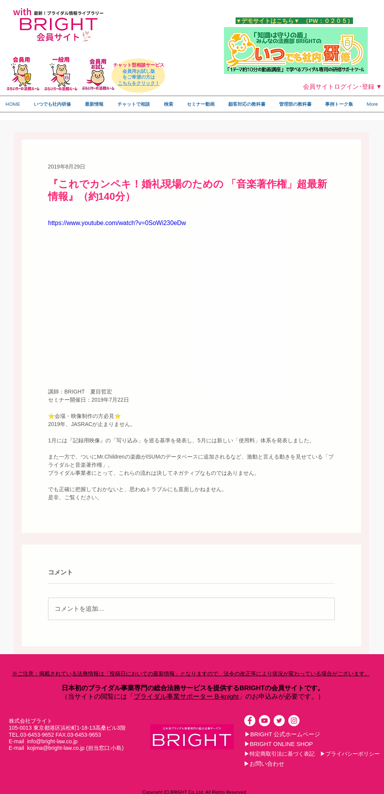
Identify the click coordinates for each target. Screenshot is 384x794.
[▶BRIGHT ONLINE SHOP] (278, 744)
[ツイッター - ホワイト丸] (279, 720)
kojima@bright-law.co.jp (55, 748)
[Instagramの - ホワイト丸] (294, 720)
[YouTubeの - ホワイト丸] (264, 720)
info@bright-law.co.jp (52, 741)
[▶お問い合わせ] (264, 764)
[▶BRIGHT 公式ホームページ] (282, 734)
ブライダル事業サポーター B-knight (186, 696)
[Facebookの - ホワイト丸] (249, 720)
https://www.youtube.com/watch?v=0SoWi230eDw (117, 223)
